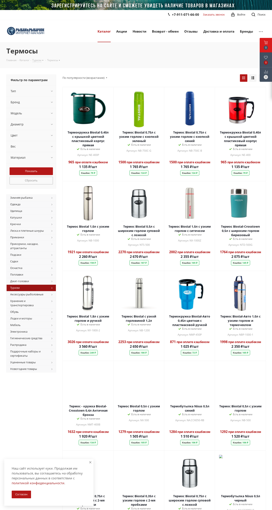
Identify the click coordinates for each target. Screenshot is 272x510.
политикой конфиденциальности (38, 483)
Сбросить (31, 180)
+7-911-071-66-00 (185, 14)
